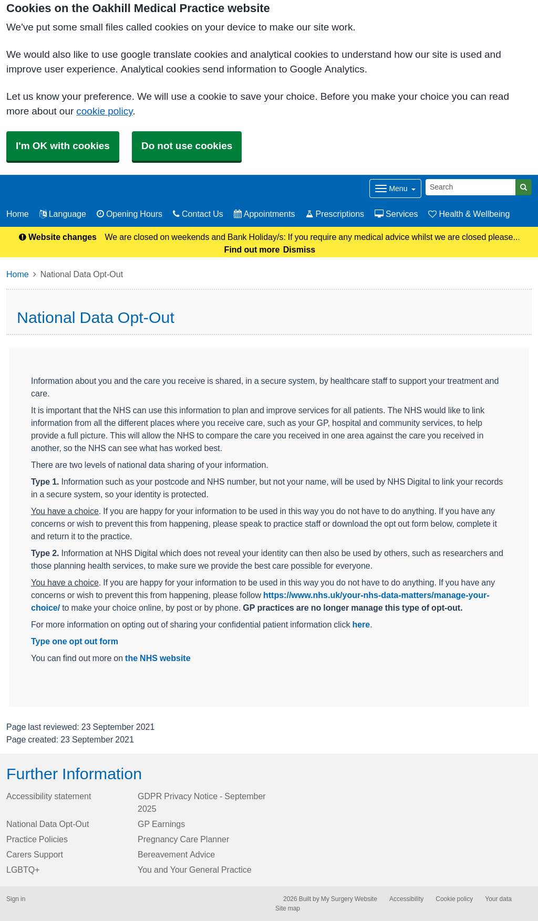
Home (17, 274)
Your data (498, 899)
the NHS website (157, 658)
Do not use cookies (186, 146)
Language (62, 214)
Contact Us (198, 214)
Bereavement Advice (176, 854)
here (361, 624)
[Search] (471, 187)
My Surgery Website (349, 899)
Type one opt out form (74, 641)
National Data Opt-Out (47, 824)
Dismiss (299, 249)
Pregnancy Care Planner (183, 839)
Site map (287, 908)
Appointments (264, 214)
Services (396, 214)
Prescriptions (335, 214)
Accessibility (406, 899)
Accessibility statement (48, 796)
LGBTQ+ (23, 869)
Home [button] (17, 214)
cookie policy (104, 111)
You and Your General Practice (195, 869)
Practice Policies (37, 839)
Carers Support (34, 854)
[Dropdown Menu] (395, 188)
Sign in (15, 899)
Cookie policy (454, 899)
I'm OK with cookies (63, 146)
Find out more (252, 249)
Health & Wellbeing (469, 214)
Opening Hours (129, 214)
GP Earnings (161, 824)
